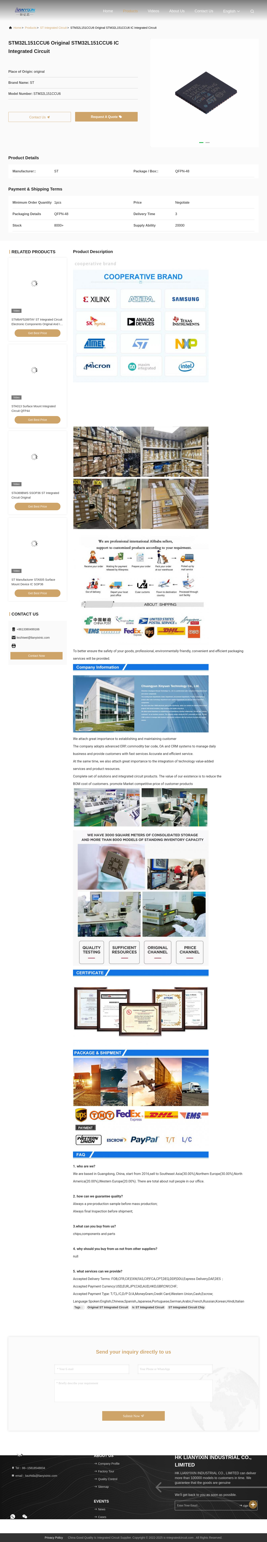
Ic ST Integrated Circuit (148, 1307)
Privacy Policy (54, 1537)
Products (130, 11)
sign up (245, 1505)
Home (108, 11)
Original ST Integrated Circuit (108, 1307)
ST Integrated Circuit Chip (186, 1307)
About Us (177, 11)
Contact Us (204, 11)
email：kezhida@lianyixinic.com (34, 1475)
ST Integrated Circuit (53, 27)
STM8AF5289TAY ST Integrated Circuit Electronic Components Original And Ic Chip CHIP (36, 324)
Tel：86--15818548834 (28, 1468)
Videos (153, 11)
